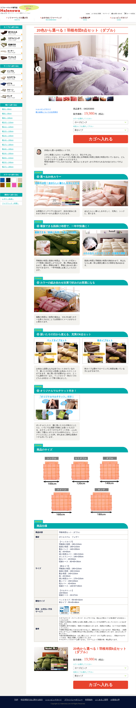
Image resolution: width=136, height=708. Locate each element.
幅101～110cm (7, 122)
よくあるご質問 (101, 700)
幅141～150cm (7, 140)
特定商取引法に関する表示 (32, 700)
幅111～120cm (7, 127)
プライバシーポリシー (73, 700)
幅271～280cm (7, 167)
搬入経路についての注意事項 (47, 112)
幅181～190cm (7, 149)
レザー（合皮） (8, 199)
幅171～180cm (7, 145)
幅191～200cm (7, 153)
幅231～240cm (7, 162)
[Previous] (38, 69)
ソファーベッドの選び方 (17, 19)
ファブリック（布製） (10, 203)
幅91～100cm (7, 118)
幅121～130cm (7, 131)
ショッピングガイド (119, 19)
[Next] (124, 69)
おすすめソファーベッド (51, 19)
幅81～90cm (6, 113)
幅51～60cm (6, 109)
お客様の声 (85, 19)
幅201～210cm (7, 158)
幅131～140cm (7, 136)
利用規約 (89, 700)
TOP (16, 700)
